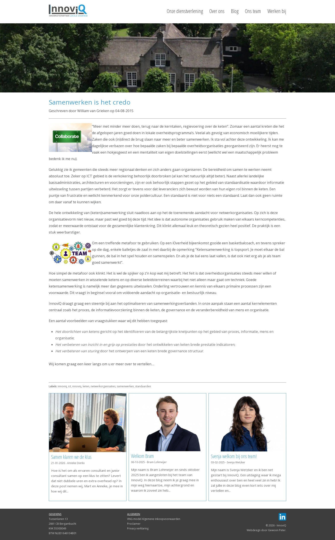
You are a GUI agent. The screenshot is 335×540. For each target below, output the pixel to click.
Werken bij (276, 11)
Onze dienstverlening (185, 11)
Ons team (253, 11)
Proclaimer (134, 524)
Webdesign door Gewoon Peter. (266, 530)
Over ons (216, 11)
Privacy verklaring (138, 528)
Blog (235, 11)
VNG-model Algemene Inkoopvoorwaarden (153, 519)
